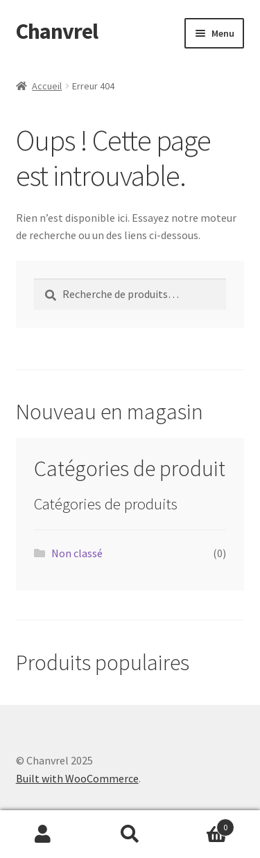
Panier (203, 824)
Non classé (77, 553)
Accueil (47, 86)
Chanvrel (57, 31)
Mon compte (43, 834)
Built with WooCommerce (77, 778)
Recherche (130, 834)
